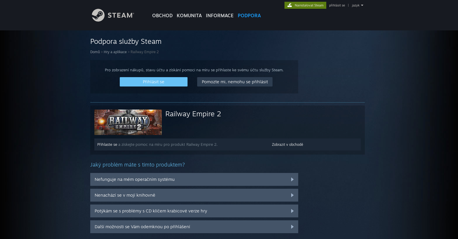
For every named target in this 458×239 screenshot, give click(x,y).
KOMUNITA (189, 15)
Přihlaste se (107, 144)
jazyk (356, 5)
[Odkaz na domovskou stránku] (117, 20)
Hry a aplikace (115, 52)
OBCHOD (162, 15)
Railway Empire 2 (193, 113)
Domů (95, 52)
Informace (220, 15)
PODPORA (249, 15)
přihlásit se (337, 5)
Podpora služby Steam (126, 41)
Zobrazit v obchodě (287, 144)
